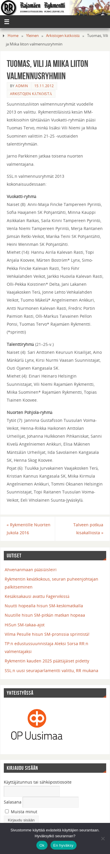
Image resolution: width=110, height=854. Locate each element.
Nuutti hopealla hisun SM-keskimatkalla (44, 605)
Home (13, 35)
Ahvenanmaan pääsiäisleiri (31, 569)
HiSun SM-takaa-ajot (25, 625)
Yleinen (32, 35)
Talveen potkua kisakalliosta (88, 528)
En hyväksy (63, 845)
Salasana (12, 802)
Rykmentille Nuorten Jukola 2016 (28, 528)
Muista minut (21, 811)
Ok (41, 845)
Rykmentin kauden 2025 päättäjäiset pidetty (47, 661)
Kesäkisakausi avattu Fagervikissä (37, 596)
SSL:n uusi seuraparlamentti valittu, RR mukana (51, 670)
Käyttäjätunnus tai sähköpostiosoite (38, 782)
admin (22, 85)
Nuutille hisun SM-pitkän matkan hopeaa (45, 615)
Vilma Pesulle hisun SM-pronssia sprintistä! (47, 634)
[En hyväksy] (103, 838)
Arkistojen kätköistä (62, 35)
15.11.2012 (44, 85)
